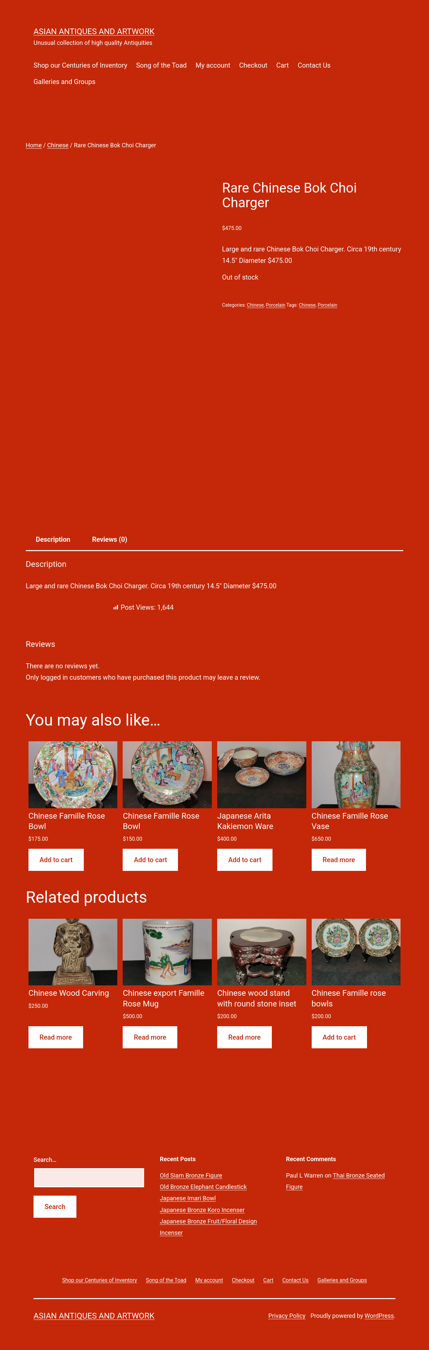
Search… (45, 1159)
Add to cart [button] (56, 860)
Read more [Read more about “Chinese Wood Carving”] (56, 1037)
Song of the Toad (161, 65)
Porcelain (275, 305)
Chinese (58, 145)
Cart (282, 65)
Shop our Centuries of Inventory (80, 65)
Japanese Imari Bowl (188, 1198)
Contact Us (314, 65)
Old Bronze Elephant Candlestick (203, 1186)
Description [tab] (53, 539)
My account (212, 65)
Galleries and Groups (65, 82)
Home (34, 145)
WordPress (379, 1315)
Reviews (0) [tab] (109, 539)
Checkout (253, 65)
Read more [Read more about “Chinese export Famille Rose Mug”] (150, 1037)
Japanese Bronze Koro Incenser (202, 1209)
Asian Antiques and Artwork (94, 31)
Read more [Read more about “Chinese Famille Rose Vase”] (339, 860)
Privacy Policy (286, 1315)
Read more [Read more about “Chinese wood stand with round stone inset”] (244, 1037)
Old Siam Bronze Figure (191, 1175)
